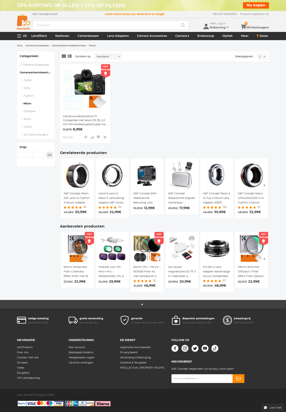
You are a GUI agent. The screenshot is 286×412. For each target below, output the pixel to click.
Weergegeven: (244, 56)
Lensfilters (39, 36)
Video (20, 368)
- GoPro (26, 127)
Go (50, 154)
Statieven (62, 36)
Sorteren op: (83, 56)
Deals (262, 36)
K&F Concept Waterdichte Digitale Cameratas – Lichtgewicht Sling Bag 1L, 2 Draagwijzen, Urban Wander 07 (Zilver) (181, 198)
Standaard (102, 56)
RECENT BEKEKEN (225, 14)
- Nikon (25, 103)
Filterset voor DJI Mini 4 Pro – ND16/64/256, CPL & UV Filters (111, 272)
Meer (245, 36)
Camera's (182, 36)
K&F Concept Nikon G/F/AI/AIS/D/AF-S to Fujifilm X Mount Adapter (251, 198)
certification (25, 347)
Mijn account (77, 347)
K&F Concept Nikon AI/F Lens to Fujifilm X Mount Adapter (77, 198)
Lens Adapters (118, 36)
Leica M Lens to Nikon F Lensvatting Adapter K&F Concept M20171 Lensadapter (112, 198)
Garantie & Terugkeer (133, 362)
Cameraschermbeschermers (69, 46)
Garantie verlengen (81, 362)
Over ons (22, 352)
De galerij (23, 373)
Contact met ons (27, 357)
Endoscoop (205, 36)
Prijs (23, 147)
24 (260, 56)
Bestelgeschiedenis (81, 352)
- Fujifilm (27, 96)
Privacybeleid (128, 352)
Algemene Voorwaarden (135, 347)
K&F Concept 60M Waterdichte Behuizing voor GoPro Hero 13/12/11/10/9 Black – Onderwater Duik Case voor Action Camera (145, 198)
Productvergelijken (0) (254, 14)
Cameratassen (88, 36)
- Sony (25, 88)
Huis (19, 46)
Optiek (227, 36)
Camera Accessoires (152, 36)
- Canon (26, 80)
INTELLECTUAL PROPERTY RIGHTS (142, 368)
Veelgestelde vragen (81, 357)
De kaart (22, 362)
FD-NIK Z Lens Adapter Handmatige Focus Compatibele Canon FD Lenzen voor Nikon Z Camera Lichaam (216, 272)
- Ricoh (25, 119)
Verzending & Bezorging (135, 357)
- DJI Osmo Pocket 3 (34, 135)
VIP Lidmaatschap (28, 378)
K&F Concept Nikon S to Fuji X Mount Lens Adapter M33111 (216, 198)
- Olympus (27, 111)
